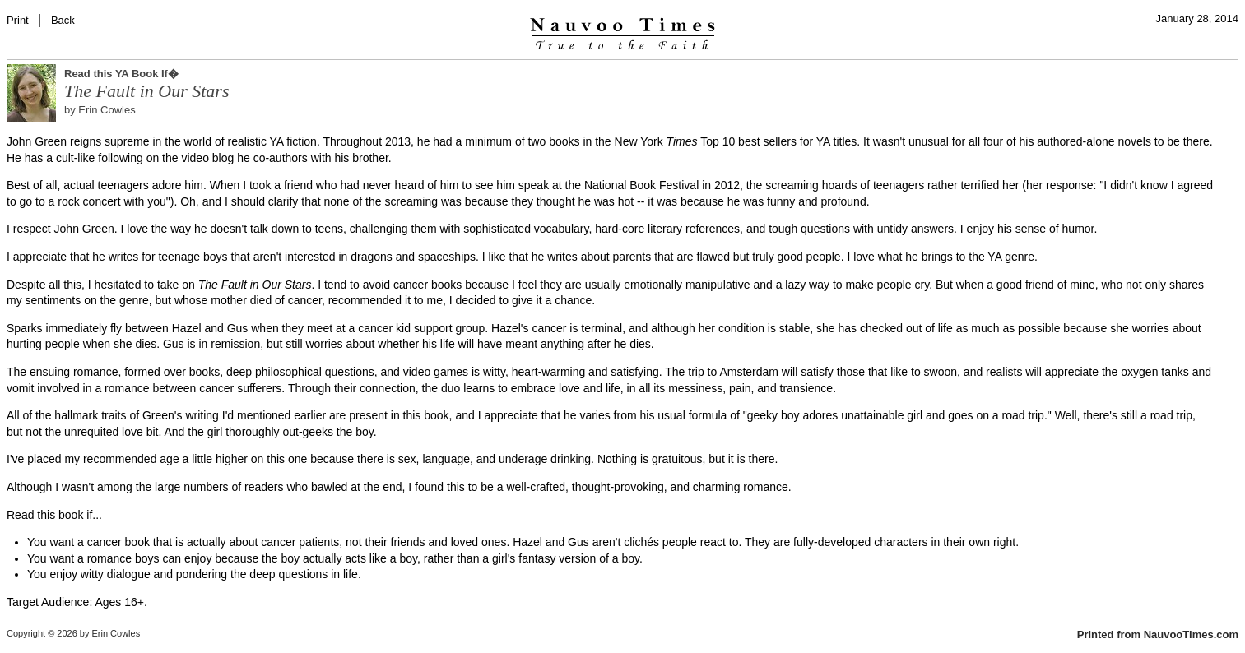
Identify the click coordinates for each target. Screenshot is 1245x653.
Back (63, 20)
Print (18, 20)
